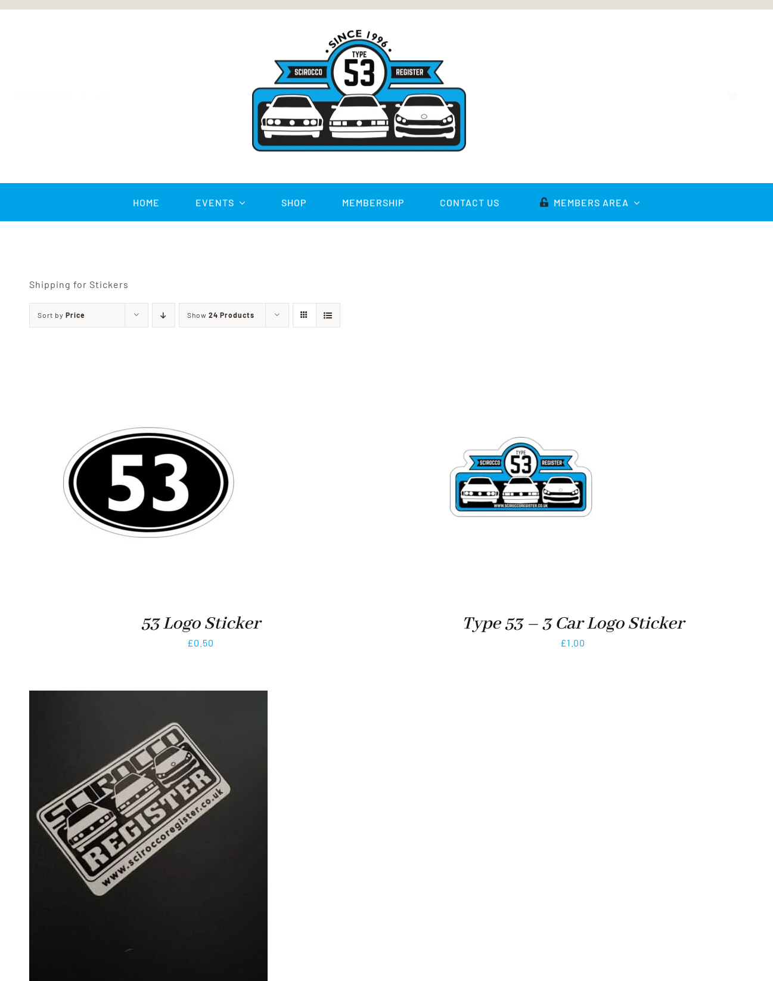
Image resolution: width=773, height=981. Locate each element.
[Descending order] (163, 315)
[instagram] (112, 96)
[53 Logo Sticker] (148, 371)
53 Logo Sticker (200, 623)
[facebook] (93, 96)
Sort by (61, 315)
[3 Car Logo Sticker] (148, 698)
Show (220, 315)
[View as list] (328, 315)
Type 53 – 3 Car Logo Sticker (573, 623)
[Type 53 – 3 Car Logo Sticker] (521, 371)
